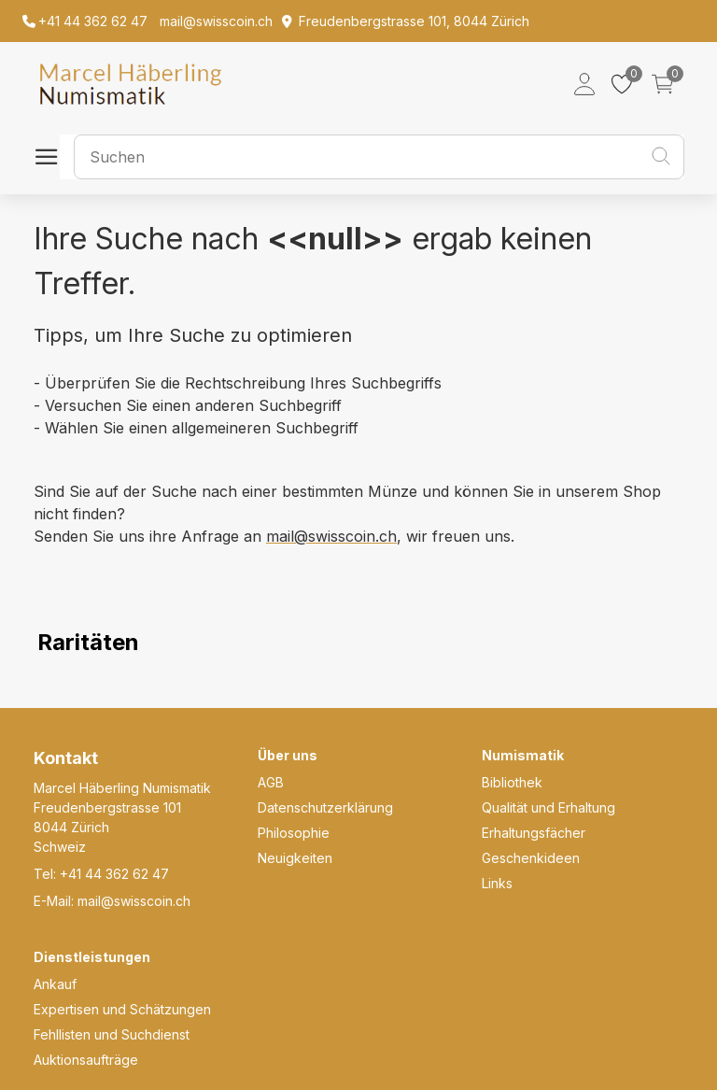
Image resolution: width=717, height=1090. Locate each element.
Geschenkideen (531, 858)
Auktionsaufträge (86, 1060)
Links (497, 883)
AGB (271, 782)
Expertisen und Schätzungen (122, 1009)
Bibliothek (512, 782)
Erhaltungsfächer (533, 833)
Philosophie (294, 833)
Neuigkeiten (295, 858)
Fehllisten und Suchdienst (112, 1034)
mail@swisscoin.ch (331, 536)
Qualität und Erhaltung (548, 807)
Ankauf (55, 984)
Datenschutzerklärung (325, 807)
